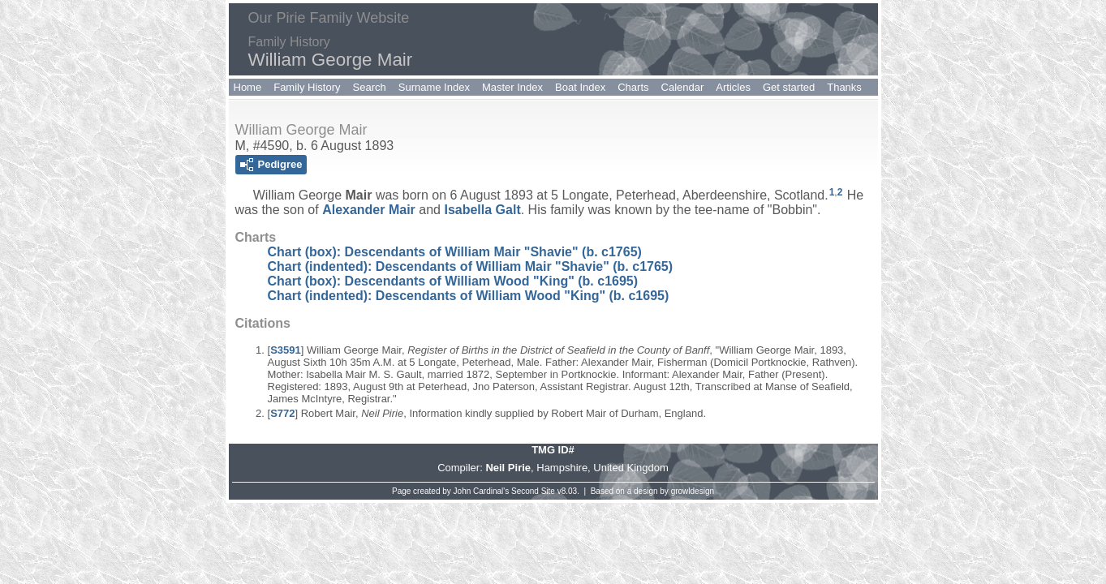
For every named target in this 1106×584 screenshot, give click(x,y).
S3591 (285, 350)
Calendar (682, 87)
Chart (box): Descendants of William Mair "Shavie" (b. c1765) (455, 252)
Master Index (512, 87)
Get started (789, 87)
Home (248, 87)
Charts (633, 87)
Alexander (368, 210)
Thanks (844, 87)
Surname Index (434, 87)
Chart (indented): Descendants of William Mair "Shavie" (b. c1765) (470, 266)
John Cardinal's (482, 491)
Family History (306, 87)
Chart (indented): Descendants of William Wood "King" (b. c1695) (468, 296)
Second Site (533, 491)
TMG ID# (553, 450)
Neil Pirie (508, 468)
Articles (733, 87)
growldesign (692, 491)
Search (369, 87)
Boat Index (580, 87)
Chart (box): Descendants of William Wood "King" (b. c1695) (453, 281)
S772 (282, 413)
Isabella (482, 210)
